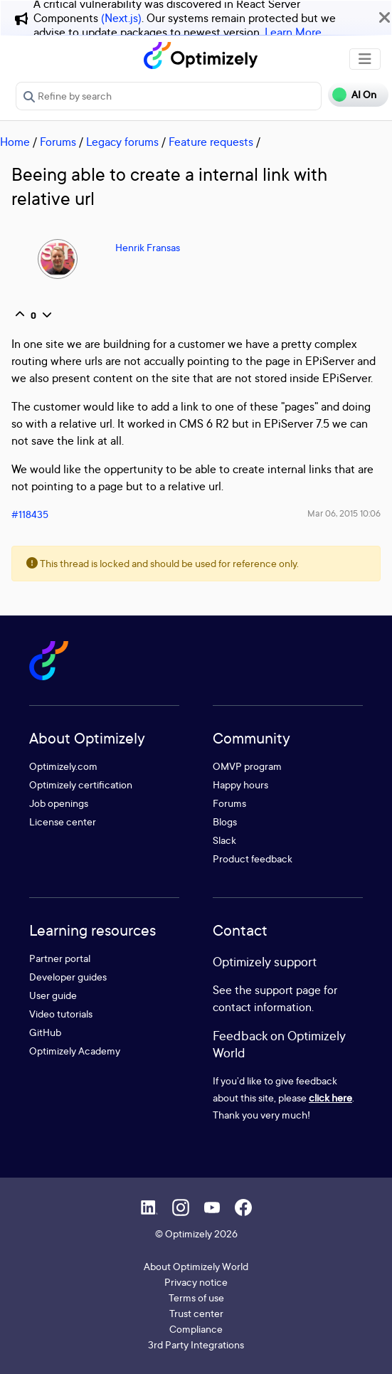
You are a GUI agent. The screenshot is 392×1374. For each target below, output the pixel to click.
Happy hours (240, 784)
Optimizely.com (63, 766)
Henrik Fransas (147, 247)
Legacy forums (122, 141)
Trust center (196, 1313)
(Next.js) (121, 18)
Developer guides (68, 976)
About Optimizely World (196, 1266)
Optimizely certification (80, 784)
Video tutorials (60, 1013)
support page (288, 990)
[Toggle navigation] (365, 59)
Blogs (225, 821)
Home (15, 141)
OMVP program (247, 766)
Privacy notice (196, 1282)
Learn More (293, 32)
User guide (53, 995)
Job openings (58, 803)
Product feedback (252, 858)
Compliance (196, 1329)
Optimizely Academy (74, 1050)
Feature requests (211, 141)
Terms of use (196, 1297)
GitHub (45, 1032)
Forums (58, 141)
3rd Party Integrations (196, 1344)
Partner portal (59, 958)
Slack (224, 840)
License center (62, 821)
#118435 (29, 514)
